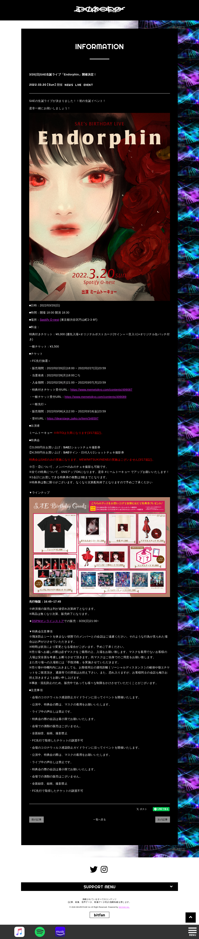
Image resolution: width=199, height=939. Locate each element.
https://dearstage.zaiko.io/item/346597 (72, 418)
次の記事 (163, 819)
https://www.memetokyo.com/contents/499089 (95, 396)
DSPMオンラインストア (48, 621)
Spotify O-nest (49, 319)
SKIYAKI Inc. (124, 907)
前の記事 (36, 819)
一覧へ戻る (99, 819)
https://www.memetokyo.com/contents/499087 (101, 389)
